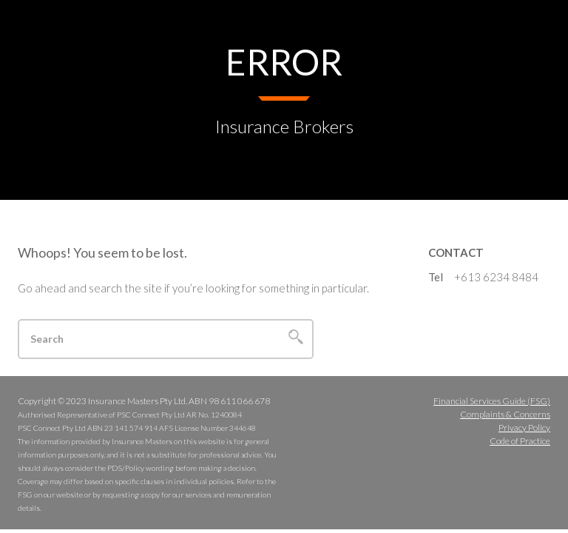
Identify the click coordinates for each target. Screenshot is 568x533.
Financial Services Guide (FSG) (491, 400)
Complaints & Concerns (505, 414)
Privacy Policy (524, 427)
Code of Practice (520, 440)
